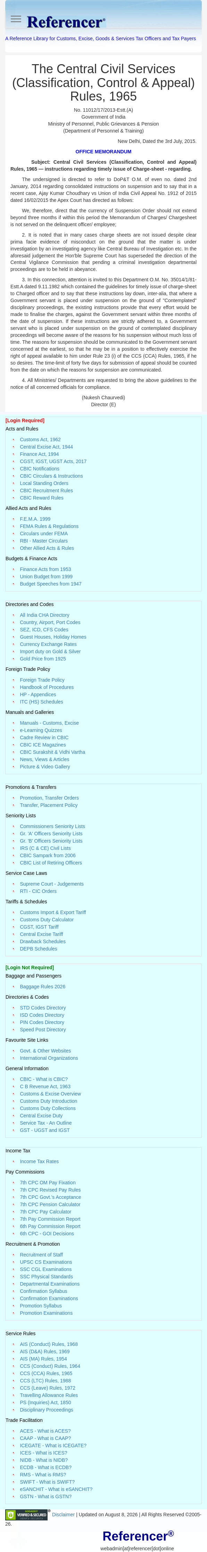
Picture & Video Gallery (45, 766)
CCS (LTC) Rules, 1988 (45, 1380)
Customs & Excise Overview (50, 1094)
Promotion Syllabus (41, 1305)
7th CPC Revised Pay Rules (50, 1190)
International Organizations (49, 1058)
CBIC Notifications (39, 468)
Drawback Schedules (43, 941)
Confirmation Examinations (49, 1298)
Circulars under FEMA (44, 533)
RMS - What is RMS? (43, 1474)
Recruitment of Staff (41, 1254)
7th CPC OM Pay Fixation (47, 1182)
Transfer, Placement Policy (48, 805)
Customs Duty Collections (47, 1108)
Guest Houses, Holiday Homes (53, 637)
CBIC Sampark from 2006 (47, 855)
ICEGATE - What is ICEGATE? (53, 1445)
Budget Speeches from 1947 (50, 584)
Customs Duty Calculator (47, 919)
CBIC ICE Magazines (43, 745)
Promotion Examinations (46, 1313)
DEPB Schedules (38, 949)
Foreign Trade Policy (42, 680)
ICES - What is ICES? (43, 1453)
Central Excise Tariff (41, 934)
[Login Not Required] (30, 967)
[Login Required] (25, 420)
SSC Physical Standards (46, 1276)
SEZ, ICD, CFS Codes (44, 629)
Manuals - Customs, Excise (49, 723)
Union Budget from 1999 (46, 576)
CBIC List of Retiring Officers (51, 862)
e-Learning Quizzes (41, 730)
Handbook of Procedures (47, 687)
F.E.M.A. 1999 (35, 519)
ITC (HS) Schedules (41, 702)
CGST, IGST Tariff (39, 927)
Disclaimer (64, 1514)
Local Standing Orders (44, 483)
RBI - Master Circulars (44, 541)
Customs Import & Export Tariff (53, 912)
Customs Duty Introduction (48, 1101)
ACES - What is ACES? (45, 1431)
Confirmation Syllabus (43, 1291)
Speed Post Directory (43, 1029)
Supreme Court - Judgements (52, 884)
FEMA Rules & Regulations (49, 526)
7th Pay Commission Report (50, 1219)
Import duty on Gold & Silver (50, 651)
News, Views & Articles (44, 759)
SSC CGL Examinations (46, 1269)
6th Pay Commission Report (50, 1226)
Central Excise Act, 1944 (46, 447)
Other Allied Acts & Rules (47, 548)
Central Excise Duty (41, 1115)
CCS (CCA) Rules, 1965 (46, 1373)
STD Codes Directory (43, 1007)
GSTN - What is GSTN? (46, 1496)
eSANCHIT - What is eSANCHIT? (56, 1489)
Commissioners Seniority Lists (52, 826)
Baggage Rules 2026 (42, 986)
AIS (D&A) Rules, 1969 (44, 1351)
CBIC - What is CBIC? (44, 1079)
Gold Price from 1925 (43, 659)
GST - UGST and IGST (44, 1130)
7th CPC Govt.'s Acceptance (50, 1197)
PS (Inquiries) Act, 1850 (45, 1402)
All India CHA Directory (44, 615)
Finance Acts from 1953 (45, 569)
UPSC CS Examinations (46, 1262)
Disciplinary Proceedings (46, 1410)
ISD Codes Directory (42, 1015)
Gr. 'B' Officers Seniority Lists (51, 841)
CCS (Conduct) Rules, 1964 (50, 1366)
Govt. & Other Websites (45, 1051)
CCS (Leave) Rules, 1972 (47, 1388)
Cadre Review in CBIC (44, 737)
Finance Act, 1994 (39, 454)
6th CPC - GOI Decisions (47, 1233)
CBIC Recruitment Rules (46, 490)
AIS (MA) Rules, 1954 (43, 1359)
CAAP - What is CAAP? (45, 1438)
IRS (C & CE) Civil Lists (45, 848)
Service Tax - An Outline (46, 1123)
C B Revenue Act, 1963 (45, 1086)
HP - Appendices (38, 694)
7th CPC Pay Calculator (45, 1211)
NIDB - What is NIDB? (44, 1460)
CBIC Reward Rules (41, 498)
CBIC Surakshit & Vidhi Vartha (52, 752)
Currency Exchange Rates (48, 644)
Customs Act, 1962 (40, 439)
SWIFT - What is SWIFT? (47, 1482)
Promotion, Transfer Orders (49, 798)
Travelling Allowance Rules (49, 1395)
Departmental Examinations (50, 1284)
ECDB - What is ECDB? (46, 1467)
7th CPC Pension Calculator (50, 1204)
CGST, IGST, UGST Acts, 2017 (53, 461)
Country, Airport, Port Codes (50, 622)
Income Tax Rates (39, 1161)
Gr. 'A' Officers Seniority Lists (51, 833)
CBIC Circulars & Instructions (51, 476)
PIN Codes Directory (42, 1022)
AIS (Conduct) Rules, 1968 (49, 1344)
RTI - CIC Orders (38, 891)
